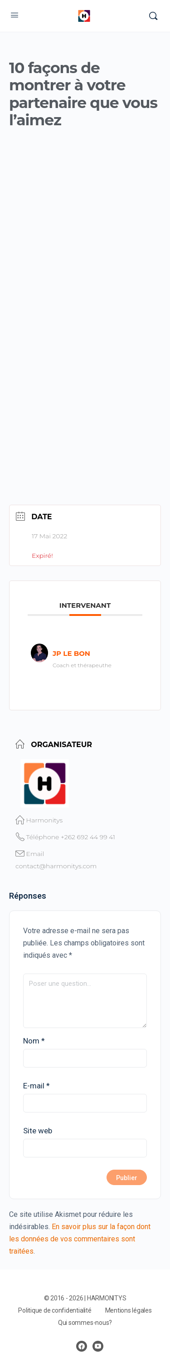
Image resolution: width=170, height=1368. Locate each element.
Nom (34, 1040)
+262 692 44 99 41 (88, 837)
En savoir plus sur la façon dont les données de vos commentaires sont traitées (80, 1238)
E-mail (36, 1085)
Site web (37, 1130)
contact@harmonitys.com (56, 866)
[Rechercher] (153, 16)
